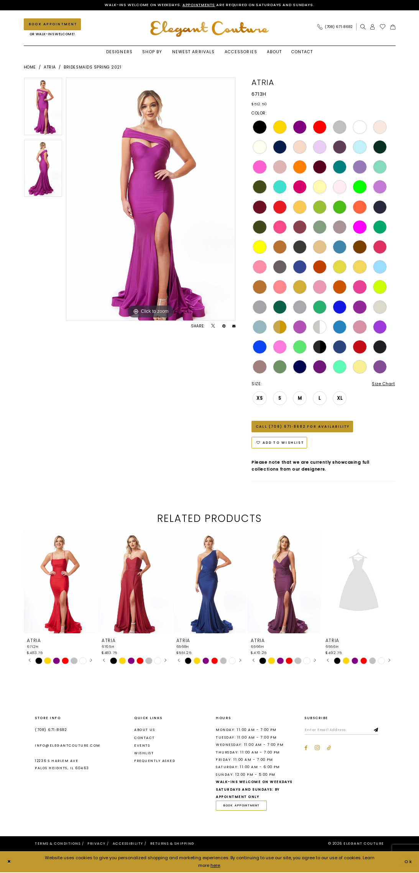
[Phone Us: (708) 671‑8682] (335, 27)
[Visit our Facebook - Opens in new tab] (305, 748)
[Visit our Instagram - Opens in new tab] (317, 749)
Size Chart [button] (383, 384)
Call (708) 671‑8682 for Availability (303, 426)
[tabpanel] (43, 108)
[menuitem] (336, 27)
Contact (144, 738)
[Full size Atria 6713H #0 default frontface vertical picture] (150, 199)
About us (144, 730)
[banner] (209, 29)
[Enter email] (341, 731)
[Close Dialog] (9, 862)
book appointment (242, 806)
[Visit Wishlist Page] (383, 27)
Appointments (198, 4)
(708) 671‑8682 (51, 730)
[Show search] (363, 27)
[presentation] (60, 582)
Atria (50, 67)
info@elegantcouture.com (67, 746)
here (215, 866)
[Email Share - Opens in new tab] (233, 326)
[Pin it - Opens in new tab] (223, 326)
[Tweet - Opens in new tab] (213, 326)
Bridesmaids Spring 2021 (92, 67)
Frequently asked (154, 761)
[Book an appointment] (52, 24)
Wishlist (144, 753)
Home (30, 67)
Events (142, 746)
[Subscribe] (377, 731)
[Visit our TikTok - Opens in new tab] (329, 748)
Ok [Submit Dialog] (408, 862)
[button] (373, 27)
